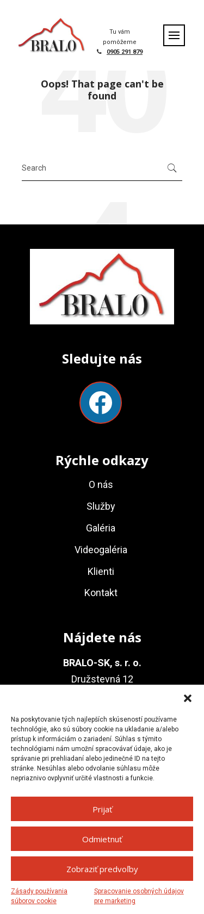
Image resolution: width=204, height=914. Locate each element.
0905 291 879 (125, 51)
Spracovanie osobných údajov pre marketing (139, 896)
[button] (187, 698)
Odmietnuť (102, 839)
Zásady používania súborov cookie (39, 896)
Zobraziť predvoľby (102, 868)
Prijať (102, 809)
